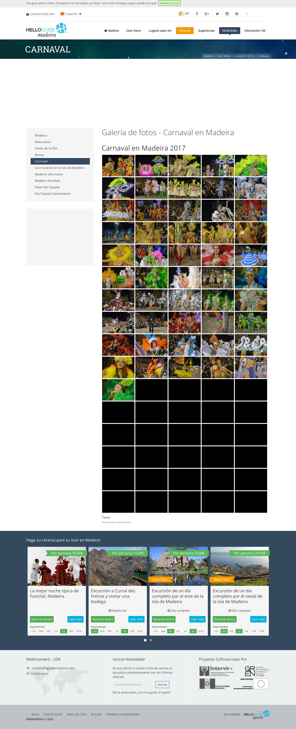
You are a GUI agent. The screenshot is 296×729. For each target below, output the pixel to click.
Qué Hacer (133, 30)
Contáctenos (40, 673)
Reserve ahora (41, 619)
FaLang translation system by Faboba (116, 522)
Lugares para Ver (160, 30)
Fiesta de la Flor (46, 148)
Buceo (39, 155)
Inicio (35, 714)
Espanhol (71, 14)
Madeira (111, 30)
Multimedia (229, 30)
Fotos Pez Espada (47, 187)
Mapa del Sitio (77, 714)
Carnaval (41, 161)
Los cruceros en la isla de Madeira (59, 168)
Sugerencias (206, 30)
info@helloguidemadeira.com (53, 668)
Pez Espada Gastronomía (53, 193)
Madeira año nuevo (49, 174)
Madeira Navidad (47, 181)
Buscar (96, 714)
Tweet (106, 517)
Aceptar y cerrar (169, 3)
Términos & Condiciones (122, 714)
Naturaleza (43, 142)
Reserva (184, 30)
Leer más (75, 619)
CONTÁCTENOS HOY (42, 14)
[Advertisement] (148, 91)
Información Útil (255, 30)
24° (183, 13)
